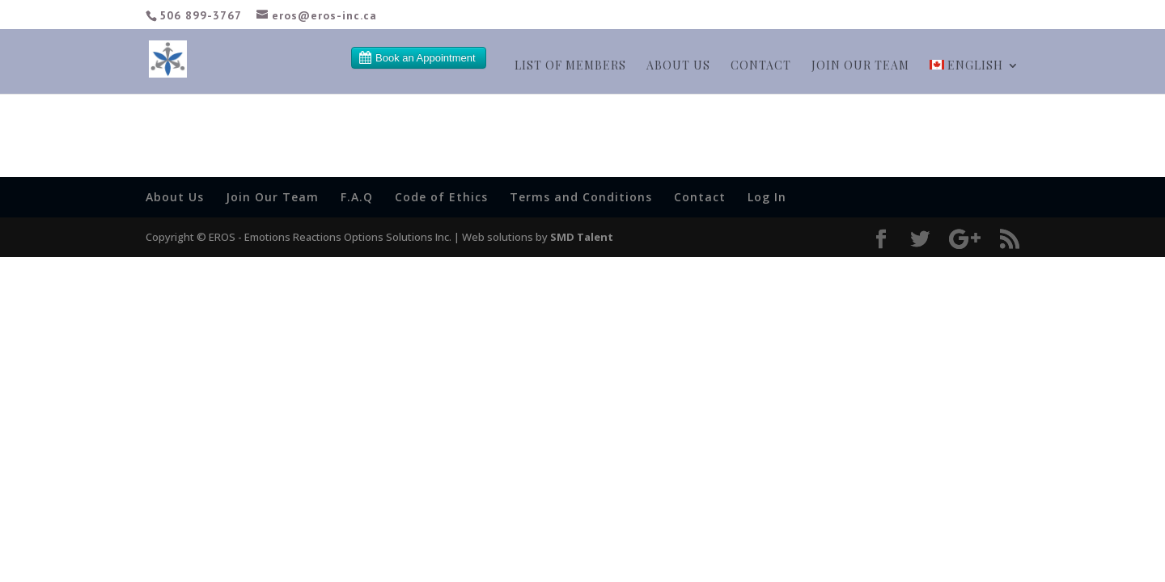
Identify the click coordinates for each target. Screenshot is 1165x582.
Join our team (860, 66)
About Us (678, 66)
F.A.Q (357, 197)
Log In (767, 197)
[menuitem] (974, 77)
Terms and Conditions (581, 197)
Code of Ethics (441, 197)
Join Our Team (272, 197)
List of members (570, 66)
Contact (761, 66)
